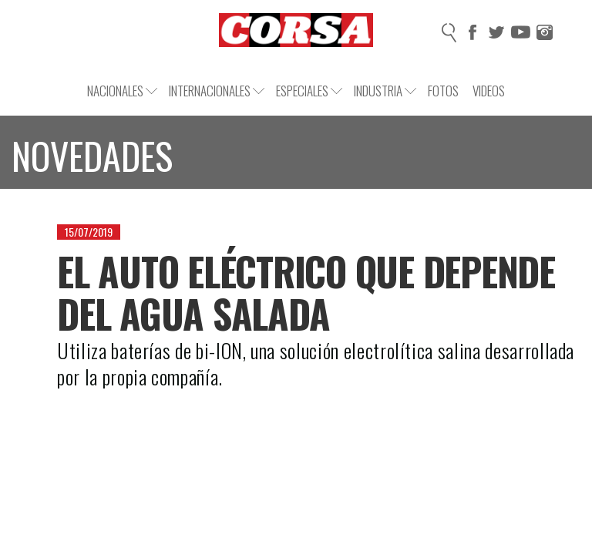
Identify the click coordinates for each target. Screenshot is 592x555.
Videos (489, 90)
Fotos (443, 90)
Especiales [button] (309, 90)
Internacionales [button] (216, 90)
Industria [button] (385, 90)
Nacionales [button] (122, 90)
